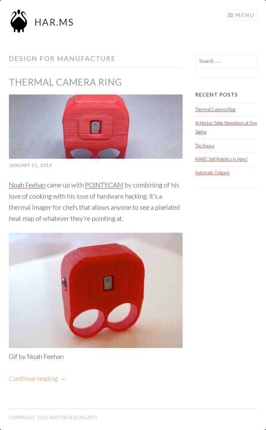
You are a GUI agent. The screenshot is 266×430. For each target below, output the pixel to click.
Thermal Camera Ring (65, 82)
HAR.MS (54, 22)
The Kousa (204, 145)
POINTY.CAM (104, 185)
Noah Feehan (27, 185)
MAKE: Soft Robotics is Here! (221, 159)
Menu (244, 15)
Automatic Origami (212, 172)
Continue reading (37, 378)
